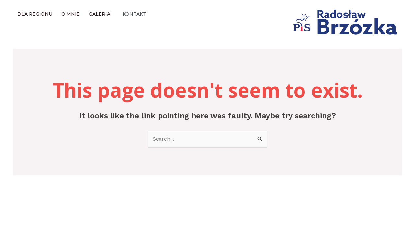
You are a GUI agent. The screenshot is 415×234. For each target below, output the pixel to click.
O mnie (70, 14)
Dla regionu (35, 14)
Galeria (99, 14)
